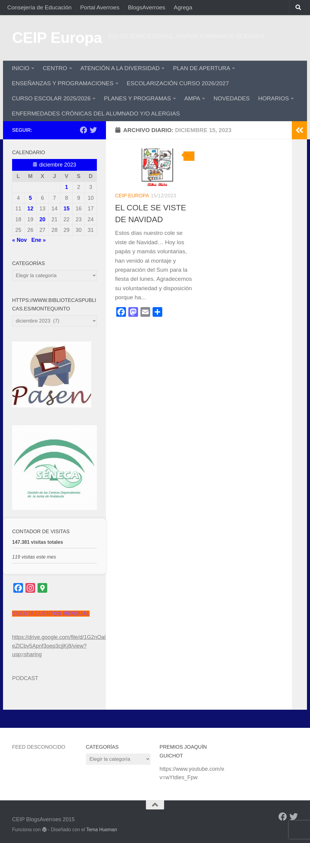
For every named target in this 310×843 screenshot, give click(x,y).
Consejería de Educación (39, 7)
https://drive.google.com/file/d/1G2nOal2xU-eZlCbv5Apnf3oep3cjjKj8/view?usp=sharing (64, 645)
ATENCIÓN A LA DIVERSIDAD (120, 68)
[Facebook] (83, 130)
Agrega (183, 7)
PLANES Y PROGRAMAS (137, 98)
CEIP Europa (57, 37)
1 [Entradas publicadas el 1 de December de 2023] (66, 187)
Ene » (38, 240)
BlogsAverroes (146, 7)
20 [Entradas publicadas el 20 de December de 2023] (42, 219)
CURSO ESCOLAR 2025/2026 (51, 98)
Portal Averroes (100, 7)
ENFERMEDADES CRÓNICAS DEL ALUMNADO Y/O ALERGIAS (96, 113)
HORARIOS (273, 98)
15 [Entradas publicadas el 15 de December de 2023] (67, 209)
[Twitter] (93, 130)
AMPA (192, 98)
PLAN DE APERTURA (201, 68)
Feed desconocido (38, 747)
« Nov (19, 240)
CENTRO (55, 68)
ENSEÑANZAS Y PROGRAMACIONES (63, 83)
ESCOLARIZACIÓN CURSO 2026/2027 (178, 83)
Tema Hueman (101, 829)
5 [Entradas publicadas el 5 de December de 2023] (30, 198)
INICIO (20, 68)
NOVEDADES (231, 98)
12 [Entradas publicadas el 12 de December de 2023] (30, 209)
